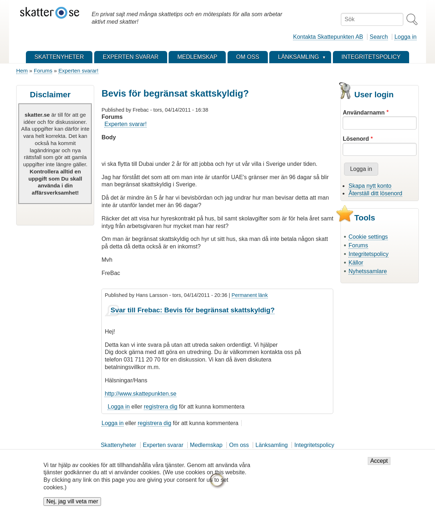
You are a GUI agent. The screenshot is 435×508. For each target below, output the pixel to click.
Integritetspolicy (368, 254)
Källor (355, 263)
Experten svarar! (78, 70)
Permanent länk (250, 295)
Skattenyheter (118, 445)
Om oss (239, 445)
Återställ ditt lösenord (375, 193)
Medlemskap (206, 445)
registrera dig (160, 407)
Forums (43, 70)
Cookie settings (368, 237)
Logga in (405, 37)
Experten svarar (163, 445)
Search (379, 37)
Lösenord (356, 139)
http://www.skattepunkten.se (140, 394)
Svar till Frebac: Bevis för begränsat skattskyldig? (192, 310)
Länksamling (272, 445)
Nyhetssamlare (367, 271)
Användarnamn (363, 112)
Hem (22, 70)
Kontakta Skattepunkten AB (328, 37)
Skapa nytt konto (369, 186)
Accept (379, 465)
